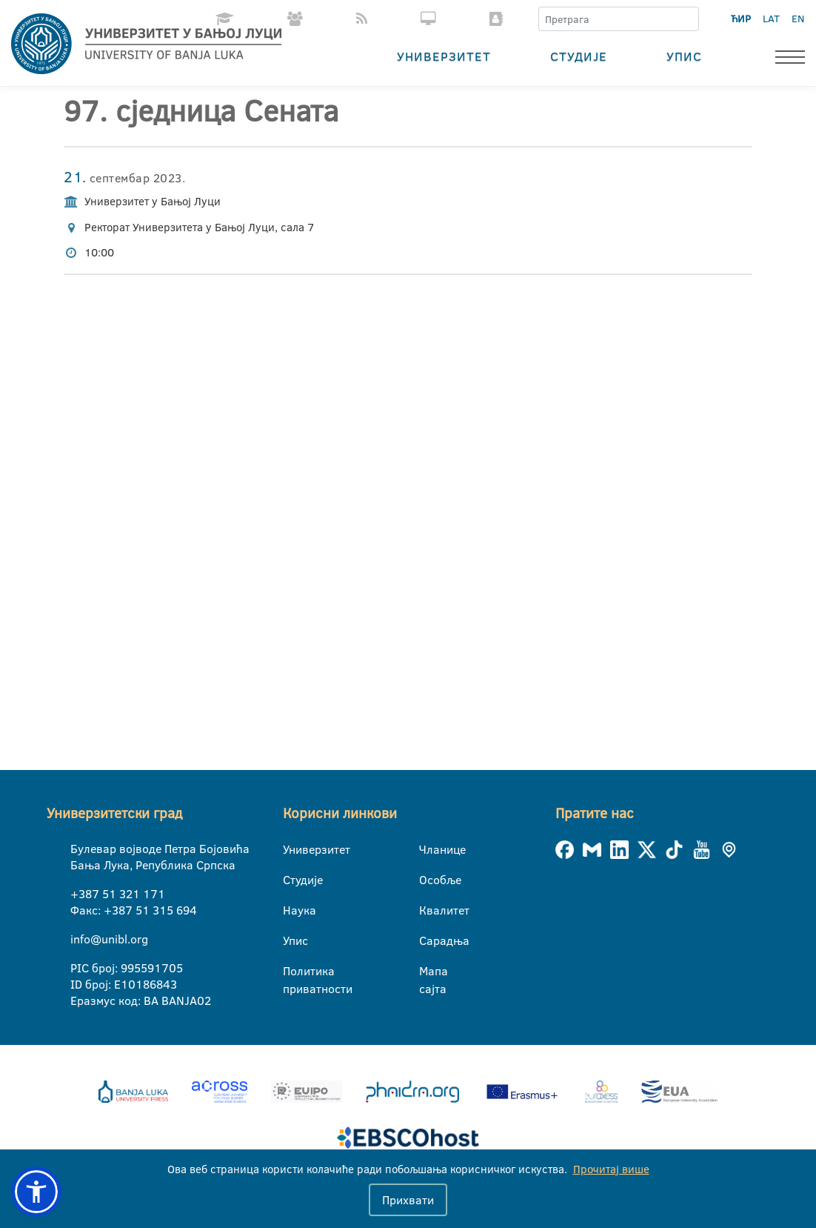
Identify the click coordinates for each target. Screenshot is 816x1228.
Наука (292, 910)
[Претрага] (687, 19)
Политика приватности (292, 971)
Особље (428, 880)
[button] (36, 1191)
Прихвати (408, 1200)
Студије (578, 55)
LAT (771, 18)
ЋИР (741, 18)
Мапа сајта (428, 971)
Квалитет (428, 910)
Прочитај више (611, 1169)
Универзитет (444, 55)
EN (798, 18)
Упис (684, 55)
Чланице (428, 849)
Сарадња (428, 940)
